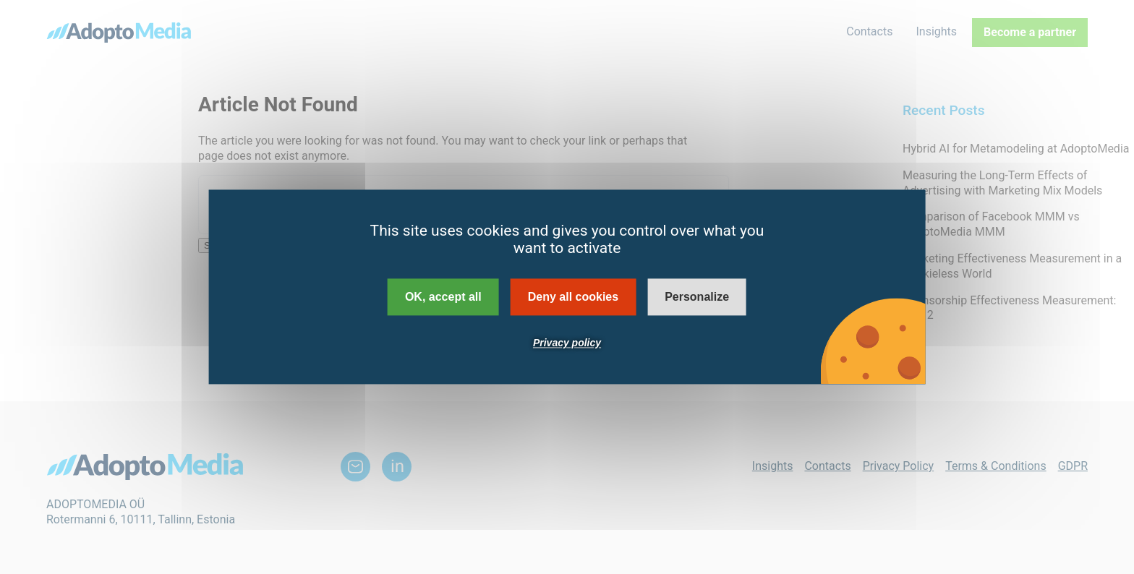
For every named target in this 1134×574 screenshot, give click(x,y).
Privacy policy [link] (567, 343)
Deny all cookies (573, 297)
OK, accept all (443, 297)
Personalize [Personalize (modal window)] (697, 297)
